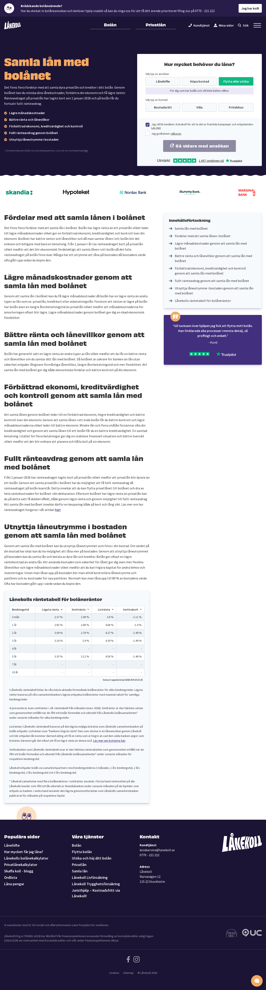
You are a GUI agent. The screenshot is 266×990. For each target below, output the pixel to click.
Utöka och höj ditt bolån (91, 858)
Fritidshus (236, 107)
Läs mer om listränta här (109, 740)
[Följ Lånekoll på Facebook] (128, 959)
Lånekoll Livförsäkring (90, 877)
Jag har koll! (250, 8)
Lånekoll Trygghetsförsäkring (96, 883)
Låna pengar (14, 883)
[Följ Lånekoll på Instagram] (136, 959)
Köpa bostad (199, 81)
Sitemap (128, 973)
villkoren (176, 133)
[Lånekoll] (12, 25)
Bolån (110, 24)
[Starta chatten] (257, 981)
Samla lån (79, 871)
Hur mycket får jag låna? (23, 851)
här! (58, 510)
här (86, 150)
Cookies (114, 973)
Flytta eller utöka (236, 81)
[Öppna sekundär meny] (257, 25)
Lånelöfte (163, 81)
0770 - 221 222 (149, 855)
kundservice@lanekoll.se (157, 850)
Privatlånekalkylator (20, 864)
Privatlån (156, 24)
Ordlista (10, 877)
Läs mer (156, 128)
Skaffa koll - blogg (18, 871)
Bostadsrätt (163, 107)
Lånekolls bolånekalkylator (26, 858)
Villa (199, 107)
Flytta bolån (82, 851)
